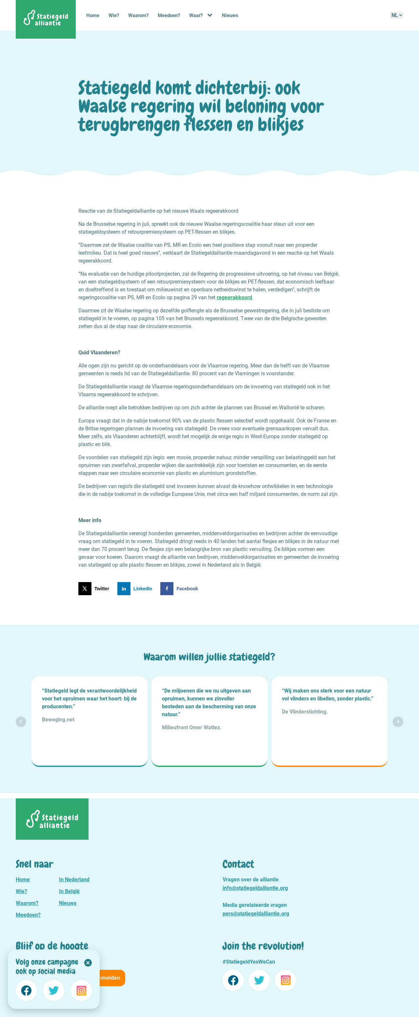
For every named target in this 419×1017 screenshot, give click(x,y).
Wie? (114, 15)
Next (398, 721)
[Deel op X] (95, 588)
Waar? (196, 15)
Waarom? (138, 15)
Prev (21, 721)
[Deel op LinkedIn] (136, 588)
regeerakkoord (234, 297)
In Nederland (74, 879)
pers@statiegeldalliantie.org (256, 913)
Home (92, 15)
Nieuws (230, 15)
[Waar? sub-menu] (211, 15)
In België (69, 891)
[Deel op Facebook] (180, 588)
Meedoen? (169, 15)
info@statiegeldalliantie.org (255, 888)
